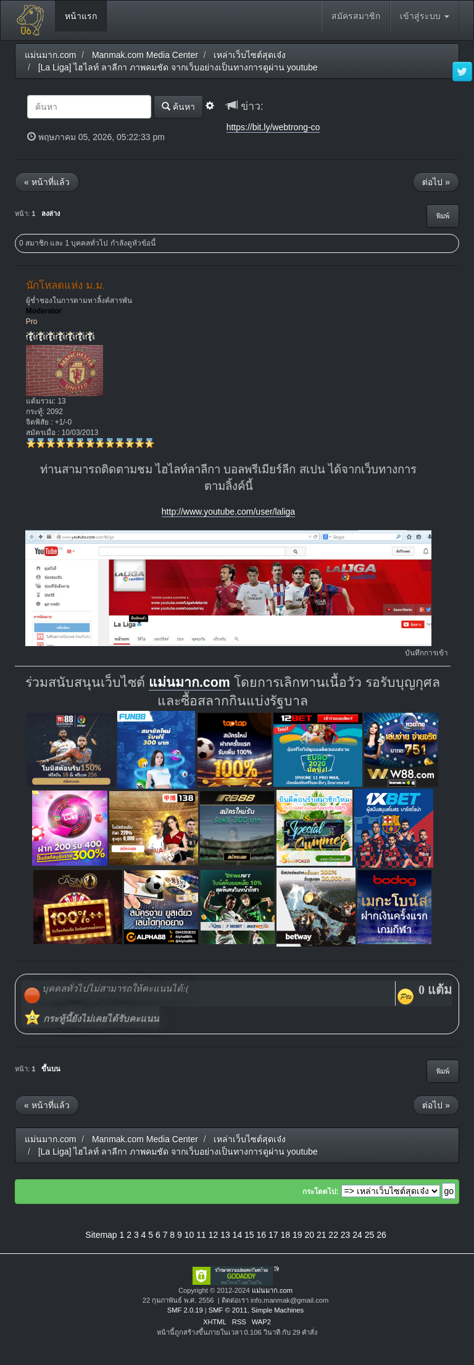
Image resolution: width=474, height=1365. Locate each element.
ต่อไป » (436, 182)
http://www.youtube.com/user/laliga (228, 512)
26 (381, 1235)
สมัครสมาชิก (355, 16)
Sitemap (101, 1235)
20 (309, 1235)
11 (201, 1235)
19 (297, 1235)
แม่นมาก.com (189, 682)
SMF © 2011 (228, 1310)
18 (285, 1235)
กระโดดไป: (320, 1191)
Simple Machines (277, 1310)
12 (213, 1235)
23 (346, 1235)
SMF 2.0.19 (185, 1310)
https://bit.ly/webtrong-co (273, 127)
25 (370, 1235)
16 (262, 1235)
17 (273, 1235)
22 (333, 1235)
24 (357, 1235)
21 (321, 1235)
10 (189, 1235)
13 (225, 1235)
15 (249, 1235)
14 (238, 1235)
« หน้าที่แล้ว (47, 182)
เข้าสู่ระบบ (424, 16)
